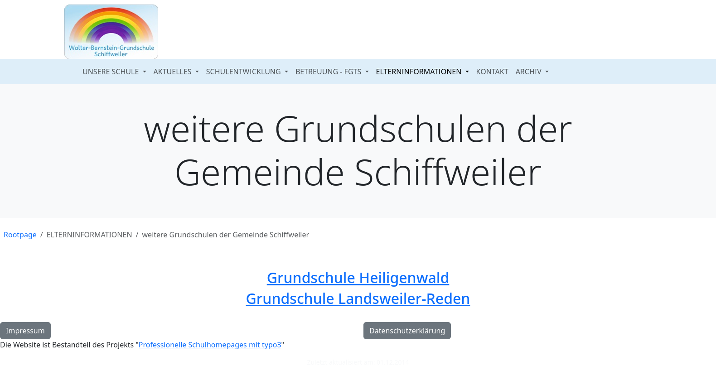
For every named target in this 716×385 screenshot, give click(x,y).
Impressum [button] (25, 331)
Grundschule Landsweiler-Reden (358, 298)
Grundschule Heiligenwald (358, 277)
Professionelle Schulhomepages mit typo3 (210, 345)
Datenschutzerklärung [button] (407, 331)
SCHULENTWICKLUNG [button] (244, 72)
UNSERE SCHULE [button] (111, 72)
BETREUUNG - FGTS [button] (329, 72)
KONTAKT (492, 72)
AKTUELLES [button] (174, 72)
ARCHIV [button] (529, 72)
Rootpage (20, 235)
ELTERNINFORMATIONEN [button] (420, 72)
